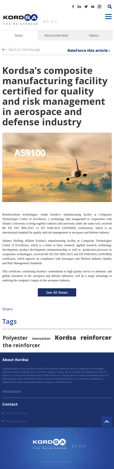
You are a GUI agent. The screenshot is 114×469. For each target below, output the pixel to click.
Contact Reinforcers (16, 413)
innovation (41, 338)
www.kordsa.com (11, 391)
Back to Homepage (24, 49)
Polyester (15, 337)
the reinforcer (21, 345)
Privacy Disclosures (15, 421)
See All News (57, 292)
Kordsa (65, 337)
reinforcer (95, 337)
